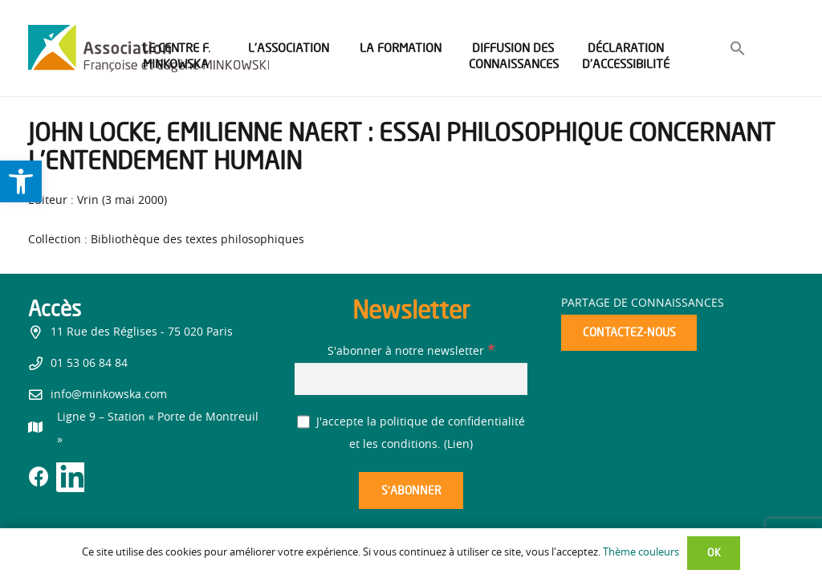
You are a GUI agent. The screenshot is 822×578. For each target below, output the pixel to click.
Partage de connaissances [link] (642, 303)
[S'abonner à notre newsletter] (411, 378)
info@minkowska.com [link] (109, 395)
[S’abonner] (411, 491)
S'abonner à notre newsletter (411, 351)
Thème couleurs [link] (641, 552)
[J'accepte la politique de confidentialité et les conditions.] (304, 422)
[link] (21, 181)
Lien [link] (458, 444)
